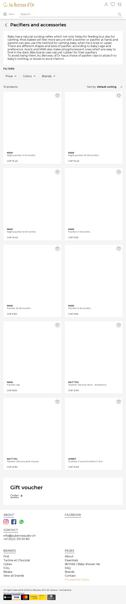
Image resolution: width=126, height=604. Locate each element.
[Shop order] (110, 86)
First (6, 556)
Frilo (6, 568)
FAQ (68, 568)
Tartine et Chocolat (16, 560)
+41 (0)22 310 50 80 (16, 539)
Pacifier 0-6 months (79, 232)
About (69, 556)
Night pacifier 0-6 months (21, 155)
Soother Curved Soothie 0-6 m (85, 461)
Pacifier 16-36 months (19, 308)
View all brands (13, 575)
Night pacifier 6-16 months (21, 232)
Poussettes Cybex (77, 579)
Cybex (7, 564)
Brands (49, 76)
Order (14, 496)
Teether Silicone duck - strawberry (87, 384)
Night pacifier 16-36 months (83, 155)
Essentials (71, 560)
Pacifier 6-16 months (79, 308)
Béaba (7, 572)
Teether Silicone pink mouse (23, 461)
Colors (29, 76)
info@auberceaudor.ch (19, 535)
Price (11, 76)
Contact (70, 575)
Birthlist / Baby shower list (82, 564)
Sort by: (91, 86)
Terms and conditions (13, 593)
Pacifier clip (13, 384)
